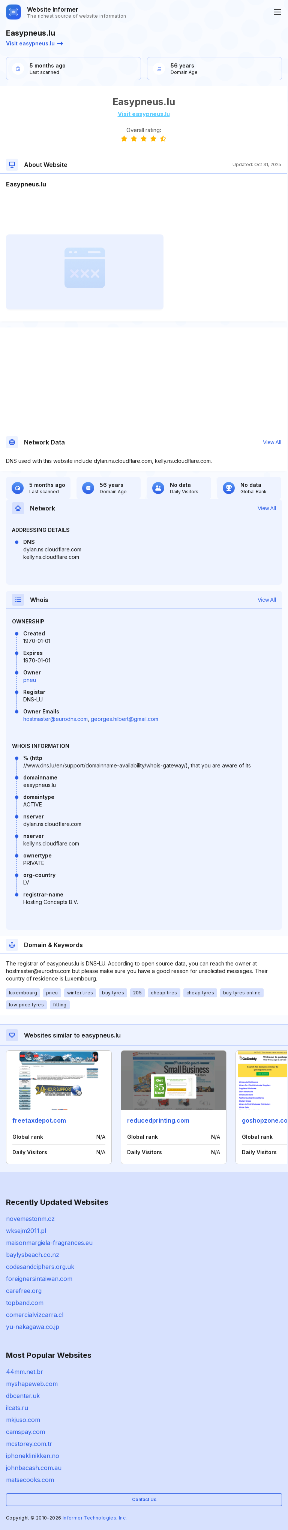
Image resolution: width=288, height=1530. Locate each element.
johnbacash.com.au (34, 1467)
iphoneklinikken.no (32, 1455)
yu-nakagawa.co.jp (32, 1326)
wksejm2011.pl (26, 1230)
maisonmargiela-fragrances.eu (49, 1242)
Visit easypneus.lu (34, 43)
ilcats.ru (17, 1407)
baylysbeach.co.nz (32, 1254)
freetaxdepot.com (39, 1120)
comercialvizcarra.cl (34, 1314)
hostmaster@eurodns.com (55, 719)
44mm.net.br (24, 1371)
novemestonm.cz (30, 1218)
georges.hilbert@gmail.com (124, 719)
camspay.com (25, 1431)
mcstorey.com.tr (29, 1443)
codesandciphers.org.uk (40, 1266)
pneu (29, 680)
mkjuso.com (23, 1419)
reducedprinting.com (158, 1120)
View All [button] (272, 442)
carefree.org (24, 1290)
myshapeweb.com (32, 1383)
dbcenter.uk (23, 1395)
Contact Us (144, 1499)
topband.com (25, 1302)
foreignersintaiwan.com (39, 1278)
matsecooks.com (30, 1479)
